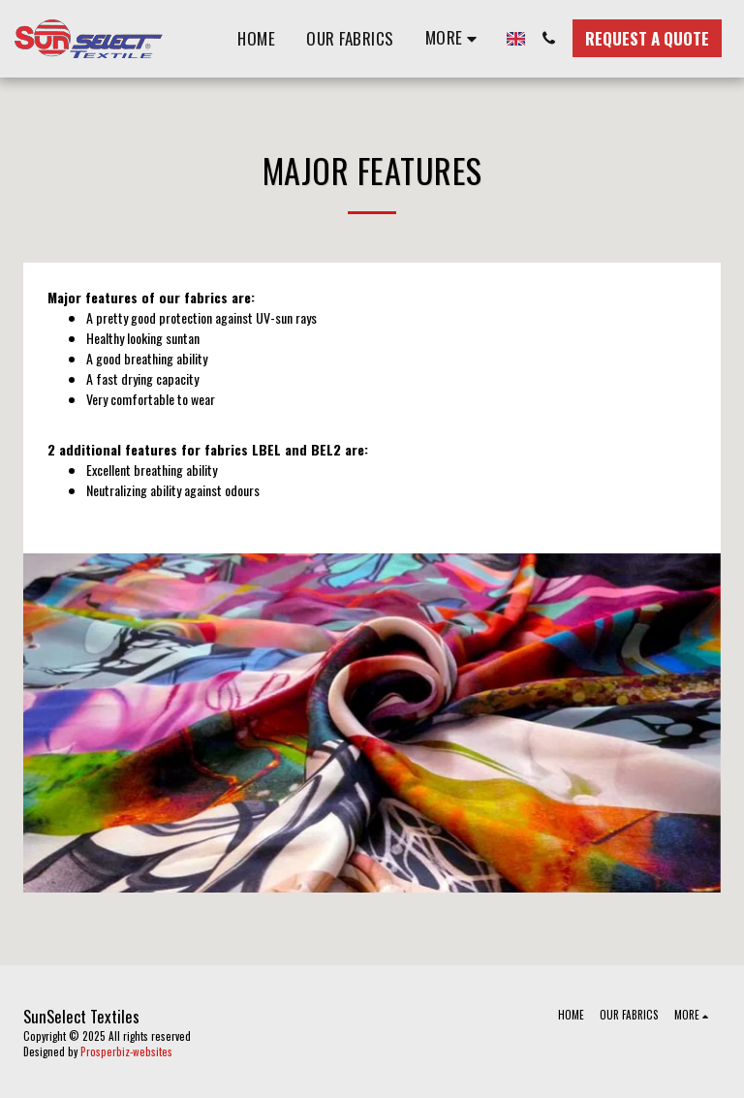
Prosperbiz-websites (126, 1051)
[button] (549, 38)
